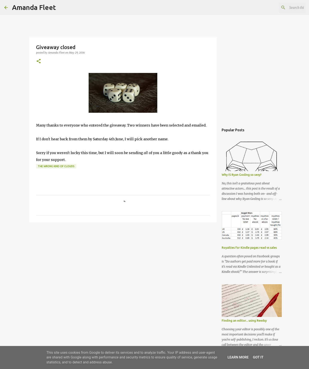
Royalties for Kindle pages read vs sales (249, 247)
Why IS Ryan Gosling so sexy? (242, 174)
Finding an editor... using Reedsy (244, 320)
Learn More (237, 357)
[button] (38, 61)
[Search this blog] (283, 7)
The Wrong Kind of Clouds (56, 166)
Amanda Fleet (34, 7)
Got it (258, 357)
